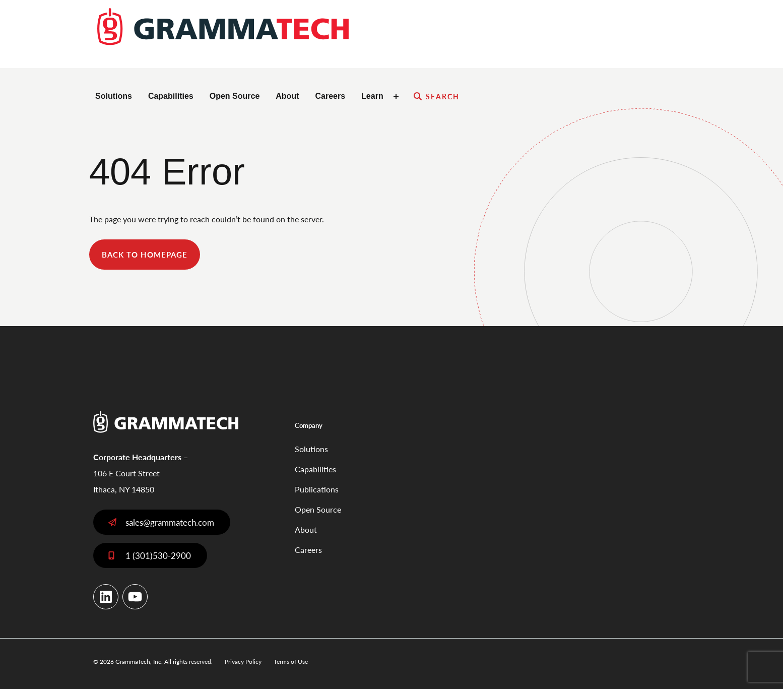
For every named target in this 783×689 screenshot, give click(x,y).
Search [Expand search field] (443, 96)
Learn (372, 96)
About (287, 96)
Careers (330, 96)
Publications (317, 489)
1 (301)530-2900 (158, 555)
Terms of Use (291, 661)
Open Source (235, 96)
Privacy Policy (243, 661)
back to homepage (144, 254)
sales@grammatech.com (169, 522)
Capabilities (170, 96)
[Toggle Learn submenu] (397, 96)
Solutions (113, 96)
